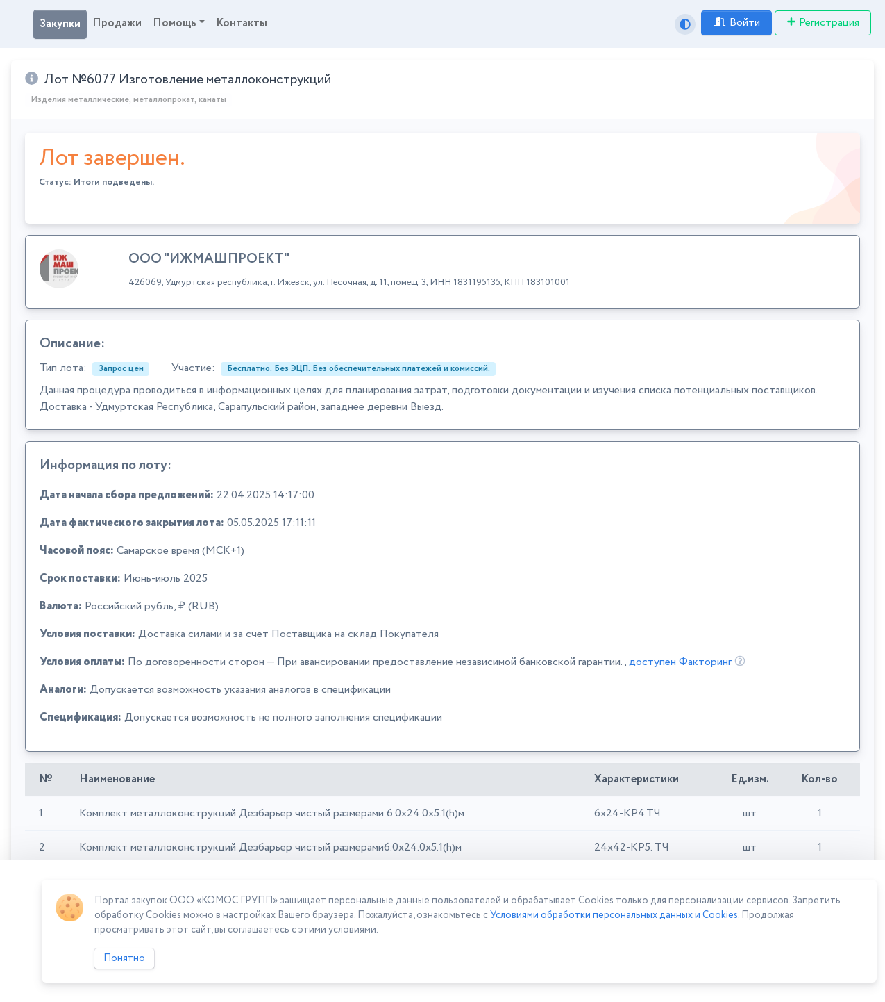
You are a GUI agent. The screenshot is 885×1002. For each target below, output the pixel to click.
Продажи (117, 23)
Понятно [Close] (124, 958)
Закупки (60, 24)
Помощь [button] (174, 23)
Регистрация (822, 23)
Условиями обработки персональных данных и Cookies (614, 915)
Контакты (241, 23)
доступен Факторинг (680, 662)
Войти (736, 23)
